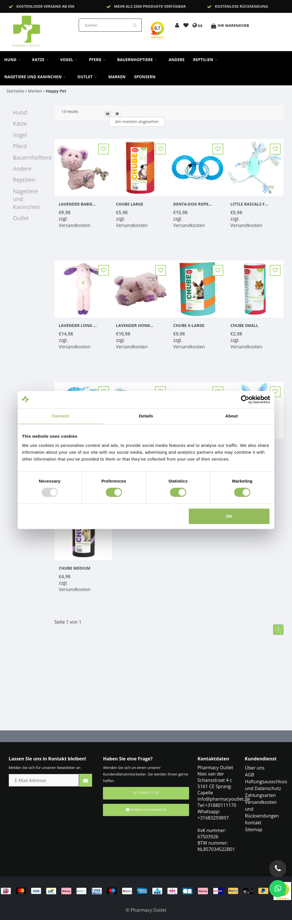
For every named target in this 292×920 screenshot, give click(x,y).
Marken (116, 76)
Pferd (99, 59)
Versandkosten (74, 225)
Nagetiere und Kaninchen (36, 76)
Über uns (254, 768)
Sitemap (253, 829)
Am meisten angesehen (137, 121)
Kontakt (253, 822)
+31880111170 (145, 792)
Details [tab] (146, 415)
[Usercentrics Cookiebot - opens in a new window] (245, 399)
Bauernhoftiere (138, 59)
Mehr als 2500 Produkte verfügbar (150, 6)
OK (229, 516)
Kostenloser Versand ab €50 (45, 6)
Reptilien (206, 59)
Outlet (88, 76)
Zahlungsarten (260, 795)
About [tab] (231, 415)
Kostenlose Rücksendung (241, 6)
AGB (249, 775)
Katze (42, 59)
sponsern (144, 76)
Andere (176, 59)
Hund (14, 59)
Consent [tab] (60, 415)
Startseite (15, 91)
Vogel (70, 59)
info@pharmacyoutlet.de (146, 809)
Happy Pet (56, 91)
